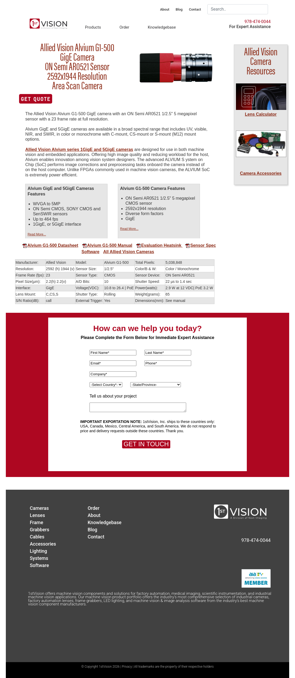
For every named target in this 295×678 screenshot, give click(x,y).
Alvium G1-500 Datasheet (50, 245)
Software (91, 251)
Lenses (37, 515)
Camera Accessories (260, 173)
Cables (37, 536)
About (164, 9)
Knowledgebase (162, 27)
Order (124, 27)
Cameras (39, 508)
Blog (179, 9)
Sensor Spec (198, 245)
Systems (39, 558)
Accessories (43, 544)
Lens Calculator (261, 114)
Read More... (37, 234)
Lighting (38, 551)
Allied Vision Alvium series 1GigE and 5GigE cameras (79, 149)
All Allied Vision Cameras (128, 251)
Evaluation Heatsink (158, 245)
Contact (195, 9)
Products (93, 27)
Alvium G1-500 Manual (107, 245)
